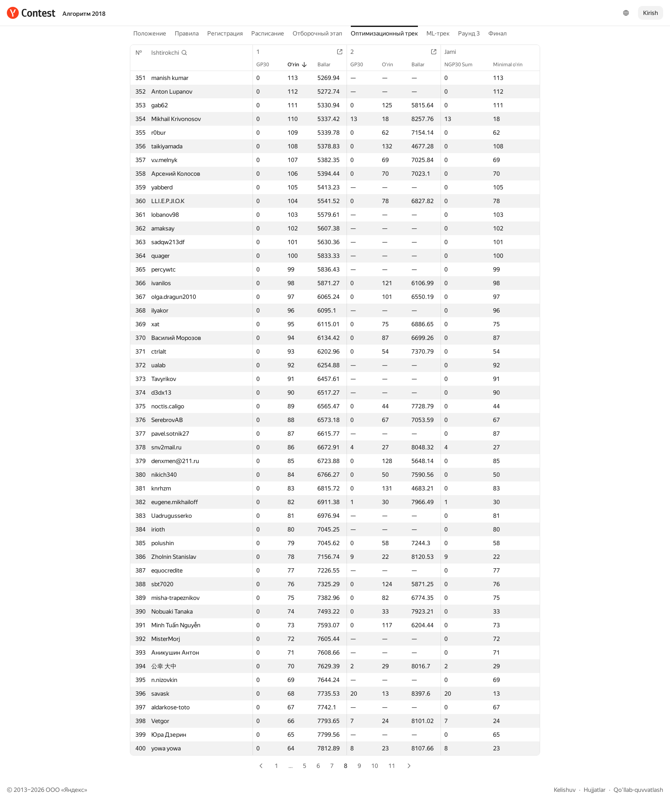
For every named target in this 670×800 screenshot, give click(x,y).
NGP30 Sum (462, 64)
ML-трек (438, 33)
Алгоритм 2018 (84, 13)
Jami (454, 51)
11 (391, 765)
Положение (149, 33)
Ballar (328, 64)
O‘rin (298, 64)
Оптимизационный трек (384, 33)
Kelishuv (565, 789)
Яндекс (74, 789)
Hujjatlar (594, 789)
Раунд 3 (469, 33)
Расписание (267, 33)
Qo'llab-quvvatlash (638, 789)
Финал (497, 33)
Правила (187, 33)
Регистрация (225, 33)
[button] (169, 52)
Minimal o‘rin (512, 64)
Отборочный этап (317, 33)
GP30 (267, 64)
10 (374, 765)
